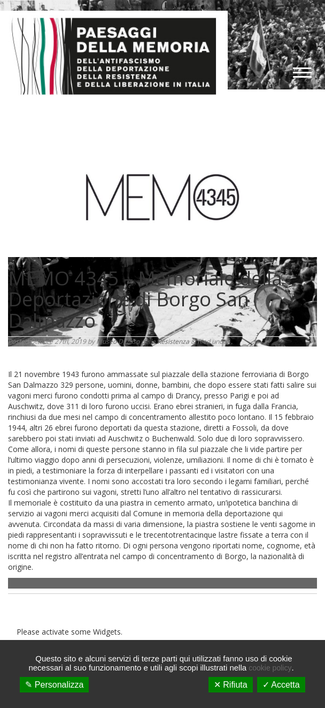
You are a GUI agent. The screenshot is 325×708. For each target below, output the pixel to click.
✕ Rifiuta (230, 684)
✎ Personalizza (54, 684)
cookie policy (270, 668)
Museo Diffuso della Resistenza (142, 341)
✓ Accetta (281, 684)
